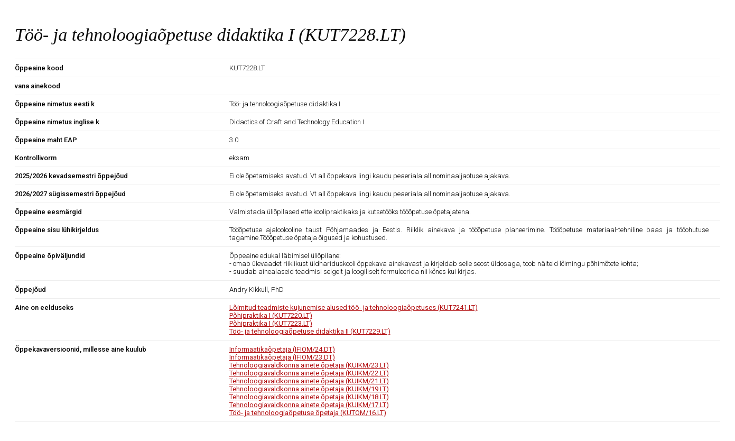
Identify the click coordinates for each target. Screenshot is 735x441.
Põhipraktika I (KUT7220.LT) (270, 315)
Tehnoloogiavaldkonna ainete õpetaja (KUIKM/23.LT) (309, 365)
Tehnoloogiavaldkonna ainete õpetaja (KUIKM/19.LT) (309, 389)
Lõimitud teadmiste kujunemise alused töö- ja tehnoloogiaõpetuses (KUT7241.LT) (353, 307)
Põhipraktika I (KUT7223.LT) (270, 323)
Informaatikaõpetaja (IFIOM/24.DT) (282, 349)
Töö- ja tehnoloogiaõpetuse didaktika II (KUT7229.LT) (309, 331)
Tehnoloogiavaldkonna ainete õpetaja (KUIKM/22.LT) (309, 373)
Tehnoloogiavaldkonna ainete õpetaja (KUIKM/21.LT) (309, 381)
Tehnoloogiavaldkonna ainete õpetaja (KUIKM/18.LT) (309, 397)
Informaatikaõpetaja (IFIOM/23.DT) (282, 357)
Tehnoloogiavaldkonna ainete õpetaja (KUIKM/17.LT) (309, 405)
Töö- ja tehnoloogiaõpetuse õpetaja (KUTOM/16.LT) (307, 413)
